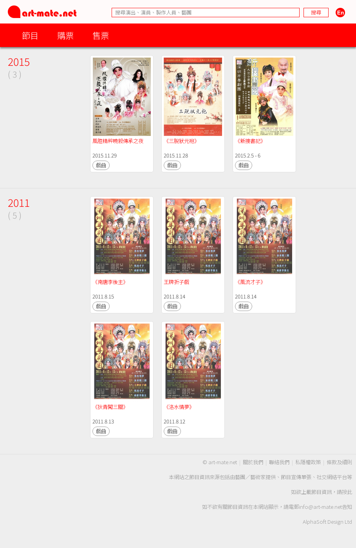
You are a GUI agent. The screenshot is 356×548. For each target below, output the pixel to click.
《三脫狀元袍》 (181, 141)
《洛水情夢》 (179, 407)
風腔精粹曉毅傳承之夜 (117, 141)
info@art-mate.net (320, 506)
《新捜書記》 (250, 141)
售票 (100, 35)
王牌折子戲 (176, 282)
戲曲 (101, 165)
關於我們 (253, 462)
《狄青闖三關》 (110, 407)
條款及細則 (339, 462)
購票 (65, 35)
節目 (30, 35)
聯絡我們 (279, 462)
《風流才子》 (250, 282)
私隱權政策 (308, 462)
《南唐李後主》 (110, 282)
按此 (347, 492)
